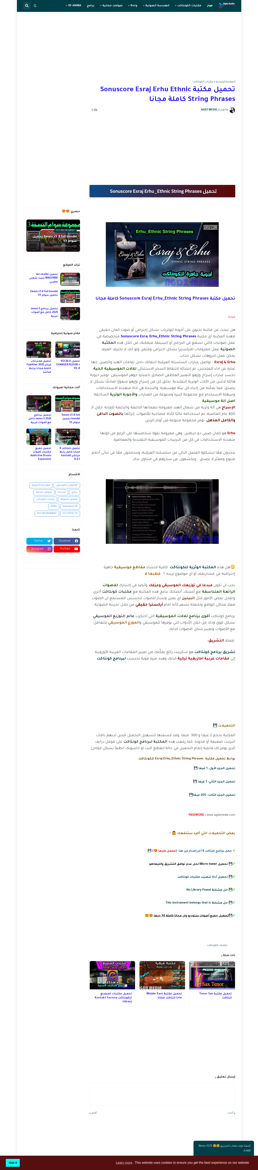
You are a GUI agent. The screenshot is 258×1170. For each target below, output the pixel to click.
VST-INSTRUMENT (47, 513)
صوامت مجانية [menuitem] (112, 5)
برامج (75, 492)
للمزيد (247, 1150)
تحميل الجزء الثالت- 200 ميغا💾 (212, 795)
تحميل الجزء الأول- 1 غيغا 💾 (214, 768)
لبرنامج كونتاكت (112, 659)
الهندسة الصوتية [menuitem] (157, 5)
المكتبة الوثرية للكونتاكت (193, 568)
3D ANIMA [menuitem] (74, 5)
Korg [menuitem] (134, 5)
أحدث (230, 1113)
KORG (54, 506)
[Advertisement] (129, 46)
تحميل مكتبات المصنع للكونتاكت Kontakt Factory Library (113, 997)
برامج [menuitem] (90, 5)
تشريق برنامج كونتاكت (214, 652)
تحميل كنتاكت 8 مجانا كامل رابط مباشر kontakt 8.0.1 (69, 454)
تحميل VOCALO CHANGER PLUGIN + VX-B (68, 365)
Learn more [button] (124, 1162)
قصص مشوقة (69, 499)
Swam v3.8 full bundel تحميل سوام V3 (44, 293)
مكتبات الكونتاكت (203, 82)
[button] (35, 6)
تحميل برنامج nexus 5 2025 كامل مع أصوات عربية (44, 312)
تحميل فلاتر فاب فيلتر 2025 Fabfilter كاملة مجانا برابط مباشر (39, 367)
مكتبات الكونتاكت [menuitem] (189, 5)
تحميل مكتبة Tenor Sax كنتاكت (215, 995)
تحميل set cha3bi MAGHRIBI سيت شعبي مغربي (43, 278)
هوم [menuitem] (210, 5)
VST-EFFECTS (70, 513)
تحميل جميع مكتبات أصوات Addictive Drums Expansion (40, 454)
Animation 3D (70, 506)
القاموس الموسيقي (67, 485)
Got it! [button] (12, 1162)
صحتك (62, 492)
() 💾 (190, 851)
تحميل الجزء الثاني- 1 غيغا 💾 (214, 782)
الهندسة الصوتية (41, 485)
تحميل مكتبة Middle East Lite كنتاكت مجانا (164, 995)
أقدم (94, 1113)
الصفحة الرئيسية (225, 82)
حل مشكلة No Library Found (207, 890)
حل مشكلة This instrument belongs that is (196, 903)
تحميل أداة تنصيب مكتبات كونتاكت (203, 877)
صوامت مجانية (44, 492)
